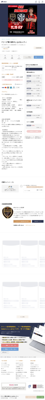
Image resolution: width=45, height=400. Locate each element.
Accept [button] (40, 394)
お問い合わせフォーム (30, 225)
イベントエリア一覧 (4, 366)
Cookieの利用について (34, 366)
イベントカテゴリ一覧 (5, 364)
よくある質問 (3, 370)
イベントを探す (4, 363)
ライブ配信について (19, 370)
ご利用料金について (19, 366)
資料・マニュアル (19, 374)
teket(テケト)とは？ (19, 363)
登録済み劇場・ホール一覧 (21, 375)
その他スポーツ (14, 39)
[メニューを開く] (42, 1)
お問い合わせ (32, 375)
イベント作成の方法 (19, 364)
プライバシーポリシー (34, 364)
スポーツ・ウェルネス (6, 39)
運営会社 (32, 372)
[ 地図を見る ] (5, 48)
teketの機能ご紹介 (19, 368)
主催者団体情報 (38, 47)
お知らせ (32, 374)
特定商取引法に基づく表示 (35, 370)
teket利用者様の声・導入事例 (21, 372)
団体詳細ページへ (37, 221)
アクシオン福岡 (14, 397)
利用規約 (32, 363)
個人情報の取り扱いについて (35, 368)
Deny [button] (35, 394)
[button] (1, 395)
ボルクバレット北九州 (18, 207)
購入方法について (19, 84)
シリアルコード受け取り (5, 374)
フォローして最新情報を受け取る (22, 221)
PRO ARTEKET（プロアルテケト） (7, 372)
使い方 (2, 368)
